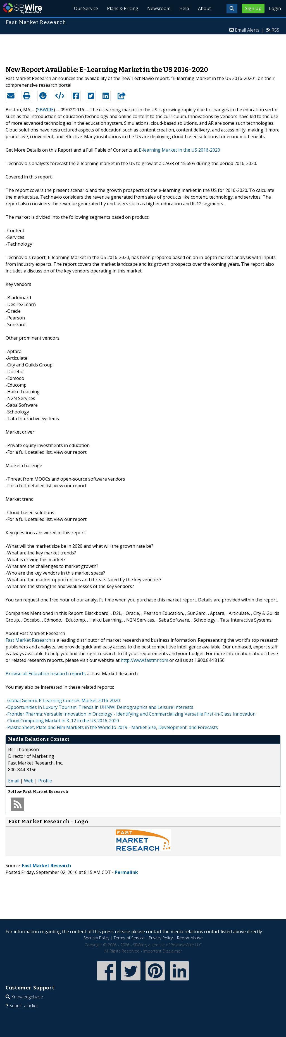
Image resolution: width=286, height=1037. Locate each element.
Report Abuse (190, 937)
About (204, 8)
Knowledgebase (27, 997)
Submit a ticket (23, 1006)
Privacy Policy (161, 937)
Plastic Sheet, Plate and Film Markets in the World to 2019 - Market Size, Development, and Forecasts (112, 727)
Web (29, 781)
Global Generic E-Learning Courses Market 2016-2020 (63, 700)
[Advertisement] (143, 47)
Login (275, 8)
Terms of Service (129, 937)
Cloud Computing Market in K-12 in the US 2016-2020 (63, 721)
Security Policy (96, 937)
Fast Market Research (28, 640)
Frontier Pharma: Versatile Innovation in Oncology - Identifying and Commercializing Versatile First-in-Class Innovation (131, 714)
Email (13, 781)
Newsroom (158, 8)
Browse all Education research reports (46, 674)
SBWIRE (45, 110)
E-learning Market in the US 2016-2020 (179, 150)
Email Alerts (247, 30)
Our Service (86, 8)
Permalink (126, 872)
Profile (45, 781)
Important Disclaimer (162, 951)
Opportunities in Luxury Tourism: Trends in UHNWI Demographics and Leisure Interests (100, 707)
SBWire (22, 8)
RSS (275, 30)
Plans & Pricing (122, 8)
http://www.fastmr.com (144, 660)
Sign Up (253, 8)
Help (184, 8)
